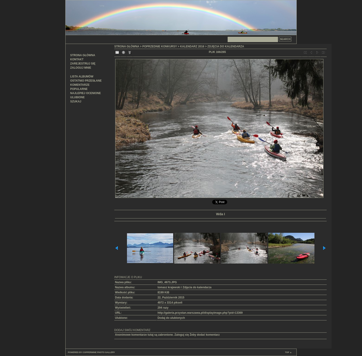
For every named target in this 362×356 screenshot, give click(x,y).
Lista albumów (81, 76)
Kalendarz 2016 (192, 46)
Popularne (78, 89)
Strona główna (82, 55)
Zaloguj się (181, 334)
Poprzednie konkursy (159, 46)
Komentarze (80, 84)
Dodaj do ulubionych (171, 317)
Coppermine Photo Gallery (99, 352)
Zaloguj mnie (80, 67)
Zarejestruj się (82, 63)
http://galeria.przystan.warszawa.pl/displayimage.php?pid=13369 (199, 312)
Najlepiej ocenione (85, 93)
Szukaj (75, 101)
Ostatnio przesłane (86, 80)
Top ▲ (288, 352)
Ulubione (77, 97)
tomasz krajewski (168, 287)
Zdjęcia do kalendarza (225, 46)
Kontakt (77, 59)
